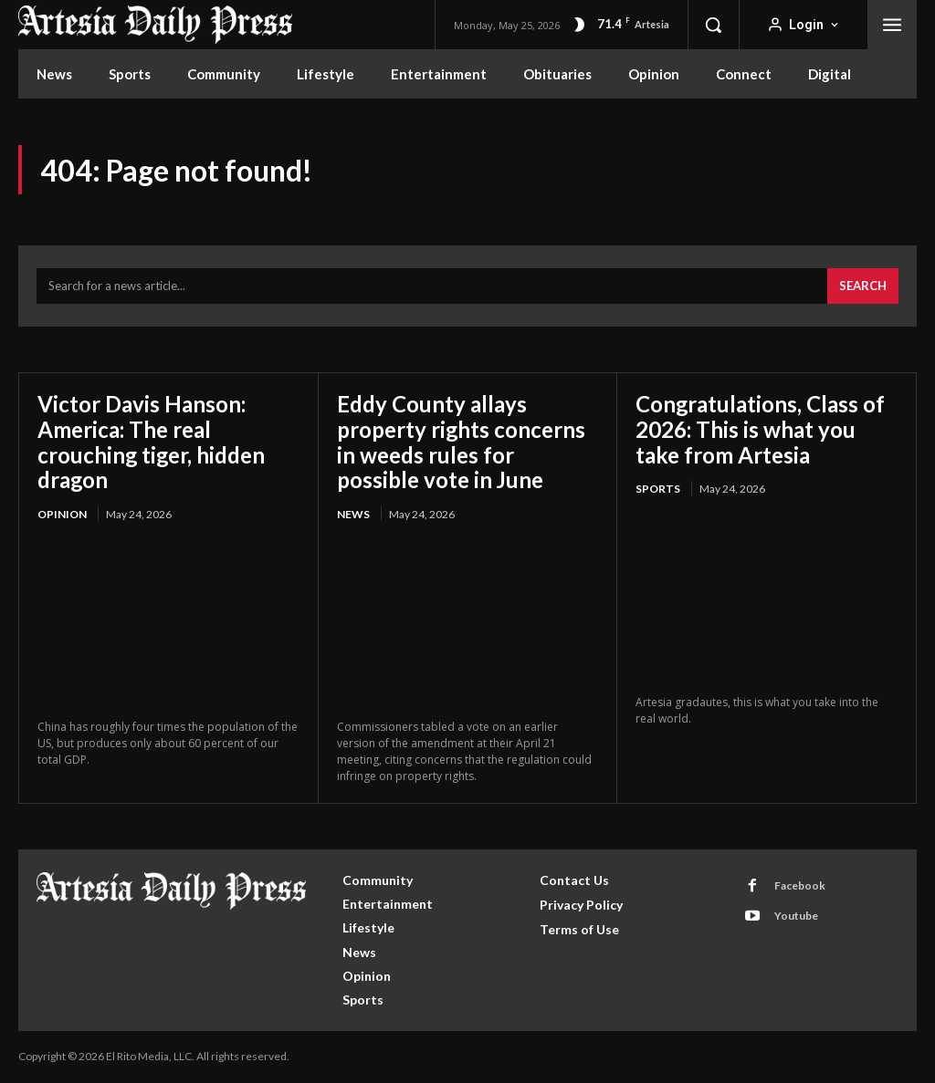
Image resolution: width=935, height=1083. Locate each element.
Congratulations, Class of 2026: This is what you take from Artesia (761, 429)
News (353, 514)
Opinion (62, 514)
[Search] (862, 286)
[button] (713, 24)
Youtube (796, 915)
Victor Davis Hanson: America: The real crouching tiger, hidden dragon (152, 442)
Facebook (799, 885)
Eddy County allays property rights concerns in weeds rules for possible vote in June (461, 442)
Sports (658, 488)
